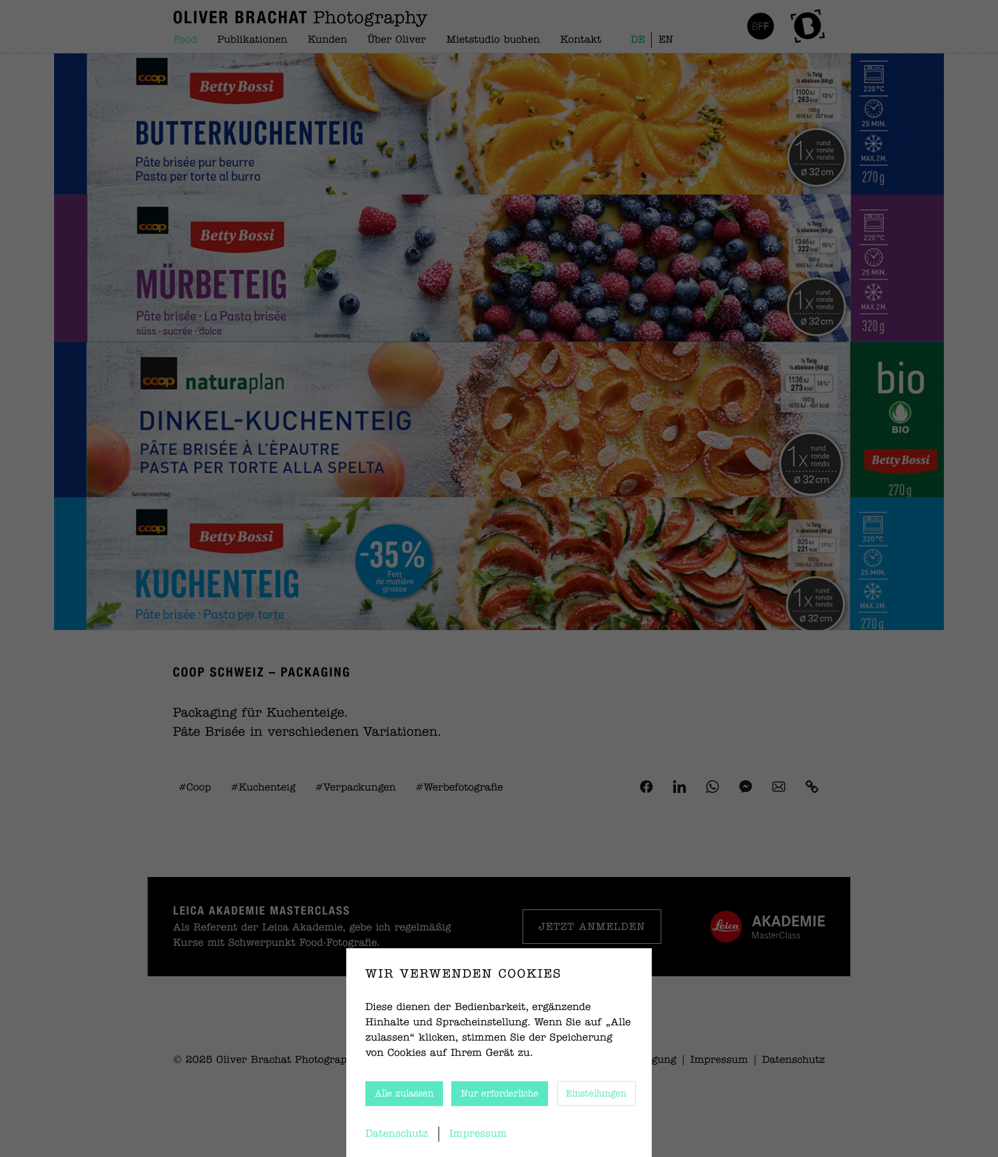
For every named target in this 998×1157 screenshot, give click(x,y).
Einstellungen (596, 1094)
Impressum (478, 1134)
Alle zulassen (404, 1094)
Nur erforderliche (499, 1094)
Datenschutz (396, 1134)
